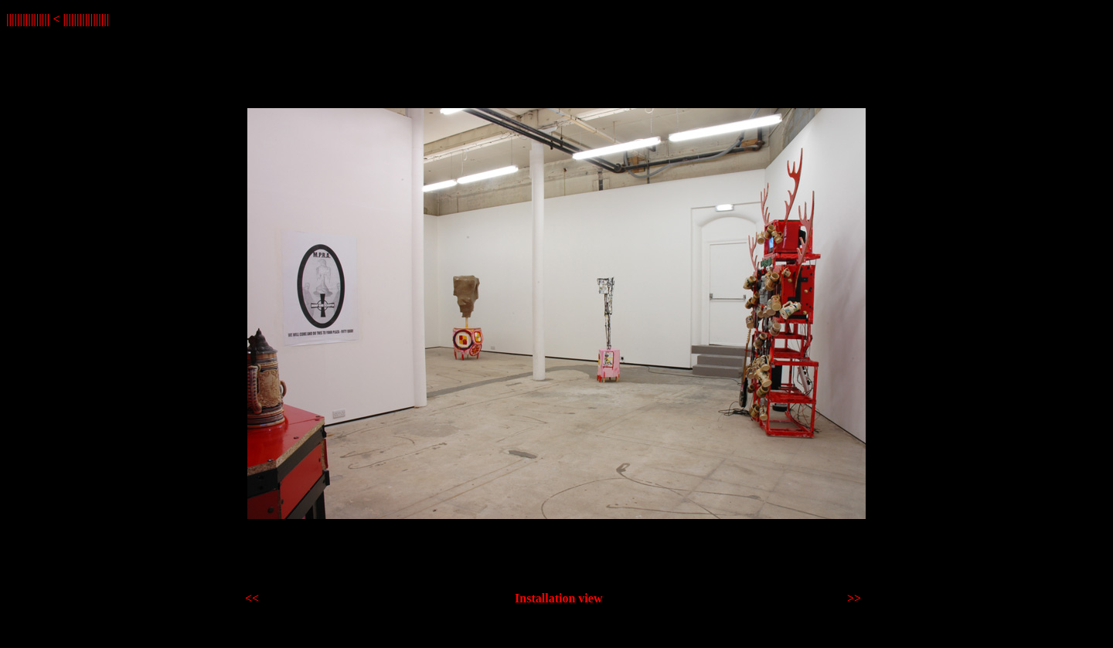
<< (252, 598)
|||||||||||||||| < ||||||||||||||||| (57, 18)
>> (854, 598)
